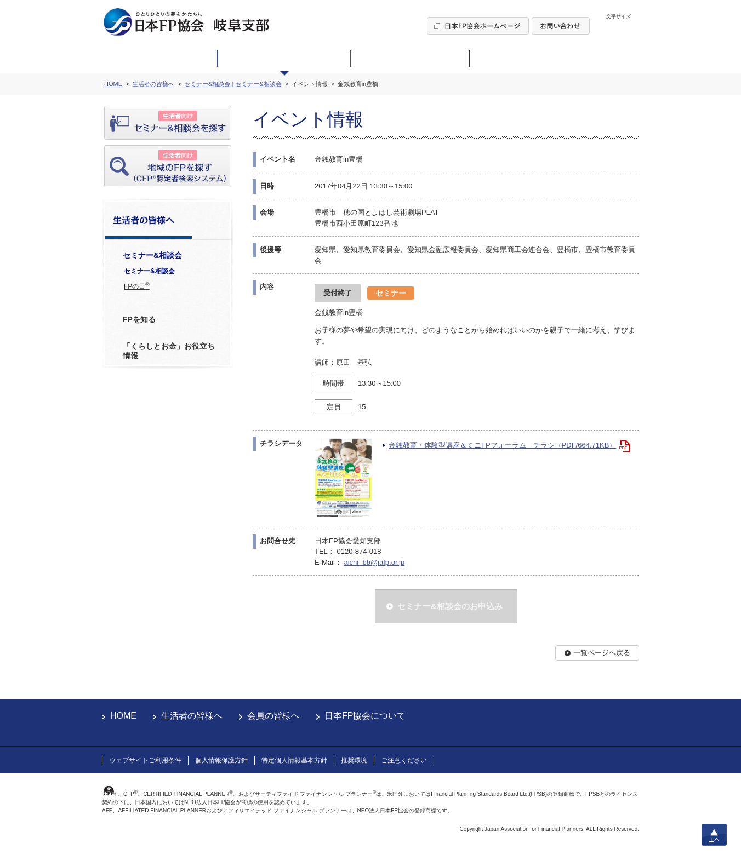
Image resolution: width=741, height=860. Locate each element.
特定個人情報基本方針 (294, 760)
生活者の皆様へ (192, 715)
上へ (714, 834)
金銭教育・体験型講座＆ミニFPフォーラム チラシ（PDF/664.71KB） (502, 445)
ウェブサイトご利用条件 (145, 760)
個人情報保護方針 (221, 760)
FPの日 (137, 286)
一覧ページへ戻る (601, 653)
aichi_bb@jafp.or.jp (374, 562)
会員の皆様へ (273, 715)
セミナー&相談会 (149, 271)
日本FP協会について (365, 715)
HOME (123, 715)
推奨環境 (354, 760)
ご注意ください (404, 760)
